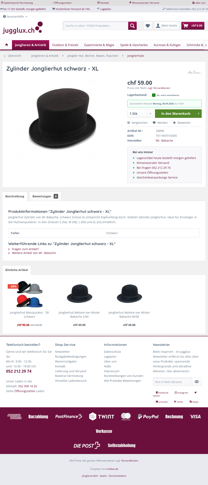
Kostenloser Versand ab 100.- (73, 9)
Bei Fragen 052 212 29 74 (154, 168)
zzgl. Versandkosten (159, 88)
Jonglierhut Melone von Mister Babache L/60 (79, 314)
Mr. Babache (164, 140)
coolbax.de (112, 469)
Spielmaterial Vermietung (18, 2)
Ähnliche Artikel (16, 270)
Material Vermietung (69, 376)
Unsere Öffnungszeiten (152, 172)
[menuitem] (100, 28)
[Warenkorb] (193, 26)
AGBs (107, 366)
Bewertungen (45, 196)
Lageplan (105, 9)
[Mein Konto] (166, 26)
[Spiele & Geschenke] (134, 44)
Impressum (111, 371)
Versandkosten (129, 460)
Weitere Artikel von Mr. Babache (32, 253)
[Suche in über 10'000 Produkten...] (100, 26)
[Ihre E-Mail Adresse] (172, 382)
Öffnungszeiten (63, 2)
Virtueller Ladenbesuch (71, 381)
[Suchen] (132, 26)
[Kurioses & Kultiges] (167, 44)
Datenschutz (112, 352)
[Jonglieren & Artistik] (30, 44)
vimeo (179, 401)
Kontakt (104, 2)
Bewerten (182, 123)
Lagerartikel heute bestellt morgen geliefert (166, 158)
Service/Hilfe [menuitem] (14, 16)
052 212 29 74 (18, 371)
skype (194, 401)
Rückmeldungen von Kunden (123, 376)
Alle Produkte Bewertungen (122, 381)
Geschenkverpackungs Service (157, 177)
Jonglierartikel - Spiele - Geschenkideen (104, 475)
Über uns (110, 361)
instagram (182, 392)
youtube (162, 401)
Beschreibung (14, 196)
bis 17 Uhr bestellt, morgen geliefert (24, 9)
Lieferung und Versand (70, 371)
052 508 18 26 (27, 386)
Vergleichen (137, 123)
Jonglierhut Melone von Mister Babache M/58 (129, 314)
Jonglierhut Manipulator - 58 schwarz (29, 314)
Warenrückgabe (66, 361)
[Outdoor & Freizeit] (65, 44)
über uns (200, 2)
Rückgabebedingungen (71, 356)
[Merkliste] (147, 26)
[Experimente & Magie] (99, 44)
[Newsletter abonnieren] (197, 382)
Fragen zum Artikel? (23, 249)
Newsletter (62, 352)
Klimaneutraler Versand (145, 2)
